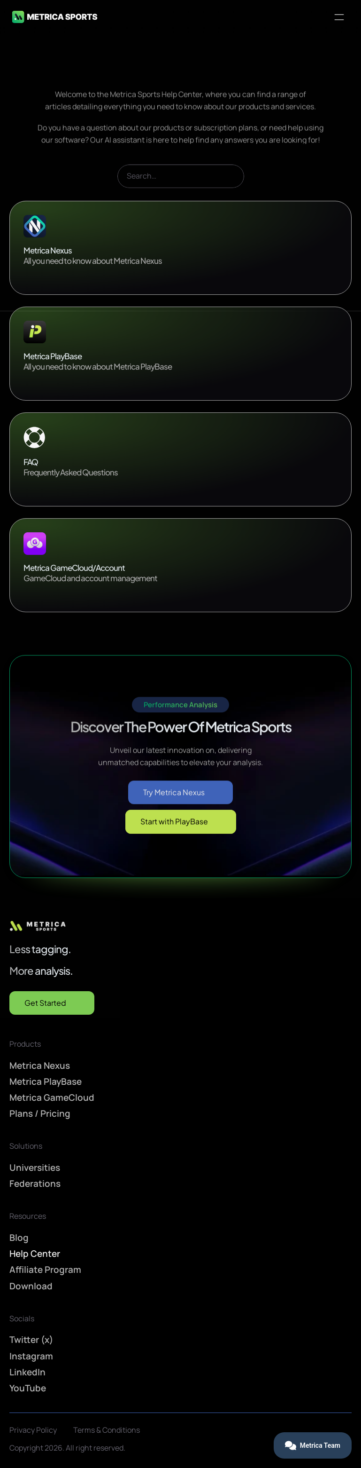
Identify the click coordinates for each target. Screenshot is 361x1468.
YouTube (27, 1388)
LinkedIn (27, 1371)
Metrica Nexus (39, 1065)
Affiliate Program (45, 1269)
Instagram (31, 1356)
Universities (34, 1167)
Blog (19, 1237)
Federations (35, 1183)
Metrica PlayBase (45, 1081)
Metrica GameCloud (51, 1097)
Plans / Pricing (39, 1113)
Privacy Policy (33, 1430)
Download (31, 1285)
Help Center (34, 1253)
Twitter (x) (31, 1340)
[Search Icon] (180, 187)
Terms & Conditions (106, 1430)
